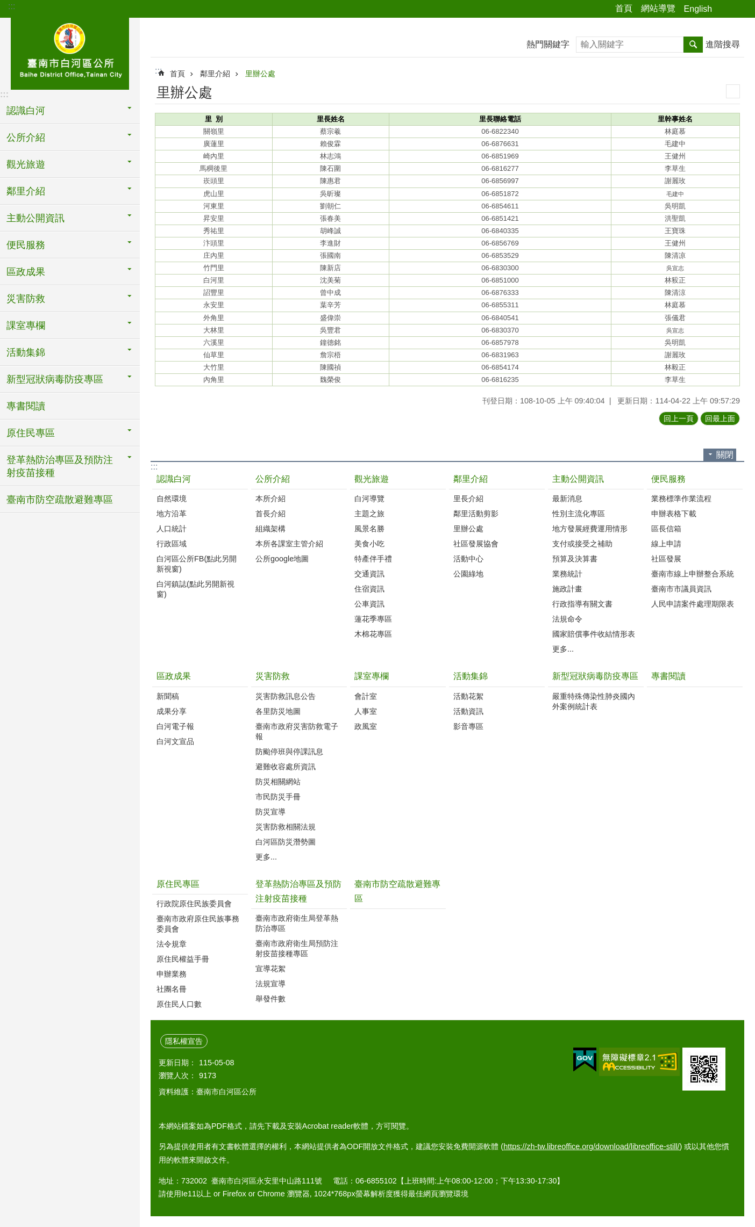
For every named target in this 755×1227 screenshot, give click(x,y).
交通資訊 (369, 573)
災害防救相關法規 (285, 826)
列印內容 (733, 91)
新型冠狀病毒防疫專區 (595, 676)
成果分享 (171, 711)
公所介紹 (272, 478)
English (698, 8)
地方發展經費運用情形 (590, 528)
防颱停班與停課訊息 (289, 751)
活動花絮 (468, 696)
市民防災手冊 (278, 796)
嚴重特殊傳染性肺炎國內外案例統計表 (593, 701)
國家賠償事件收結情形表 (593, 634)
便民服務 (668, 478)
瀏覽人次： (177, 1075)
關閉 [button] (724, 454)
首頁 (623, 8)
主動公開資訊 (578, 478)
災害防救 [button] (25, 298)
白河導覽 (369, 498)
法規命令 (567, 619)
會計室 (365, 696)
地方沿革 (171, 513)
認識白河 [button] (25, 110)
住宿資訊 (369, 588)
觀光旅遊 (371, 478)
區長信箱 (666, 528)
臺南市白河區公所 (70, 52)
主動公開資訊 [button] (35, 218)
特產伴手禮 (373, 558)
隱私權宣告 (184, 1041)
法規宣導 (270, 983)
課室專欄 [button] (25, 325)
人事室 (365, 711)
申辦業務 (171, 974)
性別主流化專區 (578, 513)
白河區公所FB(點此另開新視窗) (196, 563)
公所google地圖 (282, 558)
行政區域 (171, 543)
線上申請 (666, 543)
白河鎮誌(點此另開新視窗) (195, 589)
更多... (563, 649)
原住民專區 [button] (30, 433)
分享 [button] (725, 9)
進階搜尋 (723, 44)
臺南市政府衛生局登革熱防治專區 (296, 923)
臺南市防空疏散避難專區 (59, 499)
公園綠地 (468, 573)
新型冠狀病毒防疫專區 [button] (54, 379)
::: (11, 6)
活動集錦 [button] (25, 352)
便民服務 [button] (25, 245)
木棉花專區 (373, 634)
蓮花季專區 (373, 619)
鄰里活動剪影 (475, 513)
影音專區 (468, 726)
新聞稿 (167, 696)
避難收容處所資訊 (285, 766)
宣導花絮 (270, 968)
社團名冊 (171, 989)
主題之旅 (369, 513)
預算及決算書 (574, 558)
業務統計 (567, 573)
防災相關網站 (278, 781)
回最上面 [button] (720, 418)
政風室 (365, 726)
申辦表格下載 (673, 513)
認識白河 (173, 478)
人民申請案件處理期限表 (692, 604)
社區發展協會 (475, 543)
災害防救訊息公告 (285, 696)
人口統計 (171, 528)
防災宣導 (270, 811)
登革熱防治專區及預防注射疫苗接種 (298, 891)
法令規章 (171, 944)
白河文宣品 (175, 741)
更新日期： (177, 1062)
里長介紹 (468, 498)
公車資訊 (369, 604)
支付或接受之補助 (582, 543)
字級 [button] (740, 9)
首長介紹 (270, 513)
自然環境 (171, 498)
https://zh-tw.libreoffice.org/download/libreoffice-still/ (591, 1146)
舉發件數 (270, 998)
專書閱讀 (25, 406)
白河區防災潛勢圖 (285, 842)
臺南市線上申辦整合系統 (692, 573)
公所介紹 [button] (25, 137)
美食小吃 (369, 543)
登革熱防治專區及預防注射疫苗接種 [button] (59, 466)
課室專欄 (371, 676)
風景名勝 (369, 528)
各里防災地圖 (278, 711)
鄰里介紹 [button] (25, 191)
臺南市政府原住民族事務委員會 (197, 923)
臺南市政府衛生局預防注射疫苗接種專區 (296, 948)
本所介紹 (270, 498)
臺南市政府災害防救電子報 (296, 731)
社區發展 (666, 558)
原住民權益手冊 (182, 959)
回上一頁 (679, 418)
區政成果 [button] (25, 271)
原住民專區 (178, 884)
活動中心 (468, 558)
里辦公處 (260, 73)
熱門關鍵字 (547, 44)
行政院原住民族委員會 (194, 903)
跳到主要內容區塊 (5, 5)
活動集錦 (470, 676)
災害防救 (272, 676)
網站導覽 (658, 8)
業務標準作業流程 (681, 498)
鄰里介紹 (215, 73)
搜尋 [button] (693, 45)
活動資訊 (468, 711)
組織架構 (270, 528)
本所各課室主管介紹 (289, 543)
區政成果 (173, 676)
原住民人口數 (179, 1004)
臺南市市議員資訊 (681, 588)
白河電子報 (175, 726)
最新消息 (567, 498)
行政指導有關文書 (582, 604)
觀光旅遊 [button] (25, 164)
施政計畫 (567, 588)
